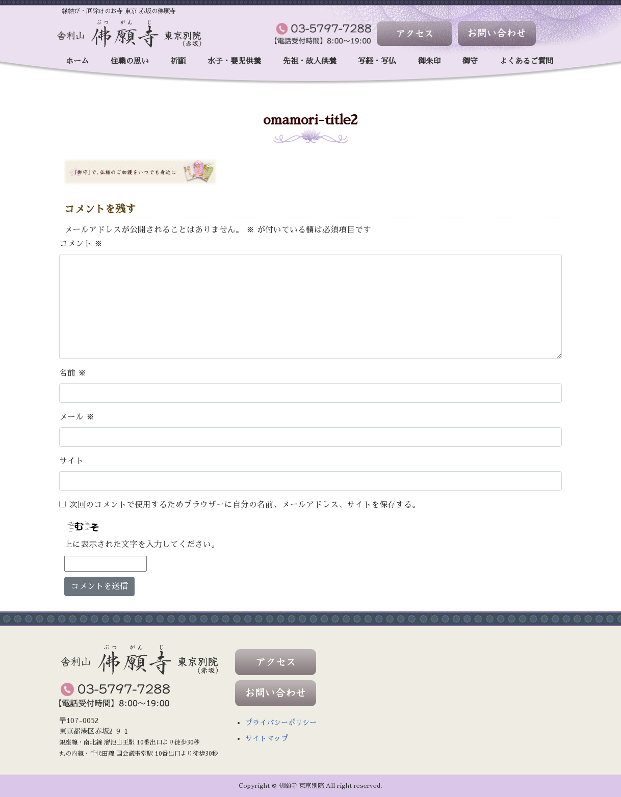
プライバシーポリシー (281, 722)
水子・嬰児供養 (234, 61)
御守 (470, 61)
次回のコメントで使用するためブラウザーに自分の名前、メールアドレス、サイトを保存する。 (244, 505)
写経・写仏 (377, 61)
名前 (72, 373)
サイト (71, 461)
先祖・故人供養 (310, 61)
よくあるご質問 (526, 61)
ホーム (77, 61)
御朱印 (429, 61)
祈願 (178, 61)
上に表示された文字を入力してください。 (141, 545)
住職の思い (130, 61)
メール (76, 417)
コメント (80, 244)
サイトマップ (266, 738)
